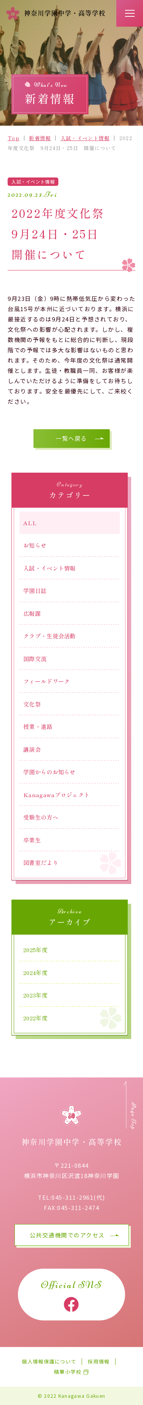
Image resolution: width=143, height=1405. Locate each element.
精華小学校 (68, 1372)
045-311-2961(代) (78, 1197)
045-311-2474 (78, 1208)
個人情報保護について (49, 1362)
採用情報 (98, 1362)
